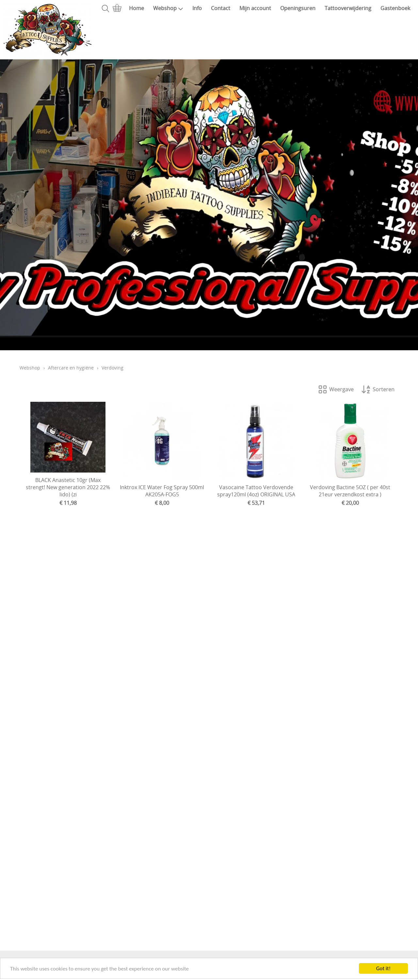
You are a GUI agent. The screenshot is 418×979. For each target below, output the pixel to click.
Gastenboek (395, 8)
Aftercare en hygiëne (71, 368)
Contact (220, 8)
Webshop (168, 8)
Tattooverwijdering (348, 8)
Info (197, 8)
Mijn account (255, 8)
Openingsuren (297, 8)
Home (136, 8)
